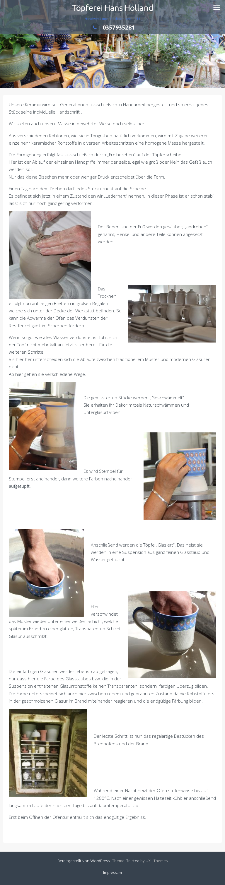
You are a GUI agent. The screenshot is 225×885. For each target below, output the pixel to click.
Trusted (132, 861)
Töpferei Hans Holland (112, 7)
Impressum (112, 872)
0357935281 (113, 27)
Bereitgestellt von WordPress (83, 861)
